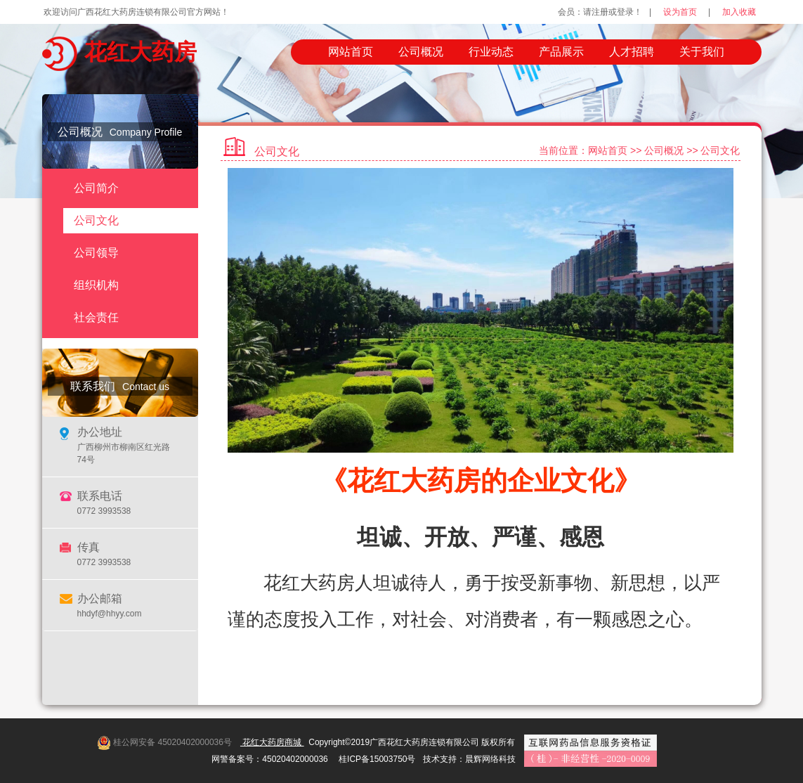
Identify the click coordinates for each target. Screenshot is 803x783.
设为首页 (680, 12)
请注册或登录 (608, 12)
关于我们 (701, 52)
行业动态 (491, 52)
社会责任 (96, 317)
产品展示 (561, 52)
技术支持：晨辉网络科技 (469, 759)
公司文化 (96, 220)
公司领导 (96, 253)
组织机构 (96, 285)
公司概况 (420, 52)
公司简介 (96, 188)
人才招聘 (631, 52)
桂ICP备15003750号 (377, 759)
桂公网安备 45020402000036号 (172, 742)
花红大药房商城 (272, 742)
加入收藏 (739, 12)
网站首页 (350, 52)
